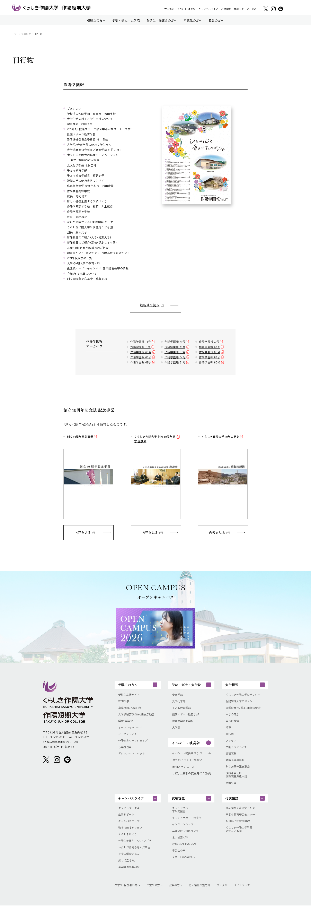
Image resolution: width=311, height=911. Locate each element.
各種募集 (231, 756)
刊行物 (230, 736)
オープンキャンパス (131, 729)
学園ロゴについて (237, 749)
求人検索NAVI (180, 842)
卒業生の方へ (157, 890)
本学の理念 (233, 715)
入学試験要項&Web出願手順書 (137, 715)
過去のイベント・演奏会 (187, 761)
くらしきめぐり (128, 839)
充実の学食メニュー (131, 859)
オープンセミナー (129, 736)
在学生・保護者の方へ (128, 890)
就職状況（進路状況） (185, 849)
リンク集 (228, 890)
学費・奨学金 (126, 722)
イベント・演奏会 (186, 8)
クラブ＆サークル (129, 812)
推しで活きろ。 (128, 866)
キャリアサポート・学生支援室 (184, 813)
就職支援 (239, 8)
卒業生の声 (179, 856)
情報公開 (231, 786)
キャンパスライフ (208, 8)
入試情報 (226, 8)
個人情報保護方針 (204, 890)
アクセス (251, 8)
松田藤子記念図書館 (238, 825)
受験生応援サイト (129, 695)
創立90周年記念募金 (239, 769)
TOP (14, 34)
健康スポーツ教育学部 (186, 715)
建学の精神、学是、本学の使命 (244, 709)
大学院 (176, 729)
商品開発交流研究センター (243, 812)
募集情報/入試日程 (130, 709)
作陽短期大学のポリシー (241, 702)
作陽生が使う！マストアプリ (136, 845)
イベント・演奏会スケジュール (191, 755)
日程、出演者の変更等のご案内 (191, 775)
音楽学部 (178, 695)
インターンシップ (183, 829)
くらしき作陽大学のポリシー (244, 695)
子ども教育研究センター (241, 818)
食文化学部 (179, 702)
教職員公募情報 (236, 762)
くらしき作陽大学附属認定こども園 (240, 834)
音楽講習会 (125, 749)
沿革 (228, 729)
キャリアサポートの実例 (188, 822)
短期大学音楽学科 (183, 722)
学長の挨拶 (233, 722)
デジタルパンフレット (132, 756)
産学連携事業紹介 (129, 872)
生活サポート (126, 818)
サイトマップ (249, 890)
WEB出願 (124, 702)
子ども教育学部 (182, 709)
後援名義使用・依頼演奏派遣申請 (237, 777)
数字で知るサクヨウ (131, 832)
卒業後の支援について (186, 835)
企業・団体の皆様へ (184, 862)
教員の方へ (179, 890)
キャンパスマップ (129, 825)
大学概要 (169, 8)
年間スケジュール (183, 768)
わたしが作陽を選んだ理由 (135, 852)
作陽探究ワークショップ (134, 742)
